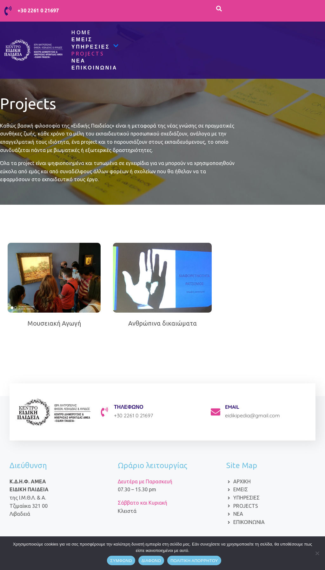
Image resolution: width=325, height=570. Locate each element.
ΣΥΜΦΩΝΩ (121, 560)
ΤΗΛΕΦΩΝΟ (128, 407)
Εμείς (81, 39)
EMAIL (232, 407)
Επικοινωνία (94, 67)
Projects (87, 53)
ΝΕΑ (78, 60)
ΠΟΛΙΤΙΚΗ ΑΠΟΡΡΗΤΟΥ (194, 560)
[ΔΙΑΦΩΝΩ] (317, 553)
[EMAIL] (215, 412)
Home (81, 32)
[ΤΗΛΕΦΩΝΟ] (104, 412)
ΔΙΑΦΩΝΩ (151, 560)
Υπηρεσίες (95, 46)
